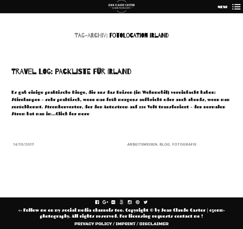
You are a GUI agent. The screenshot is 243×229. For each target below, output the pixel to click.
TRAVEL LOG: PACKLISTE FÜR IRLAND (71, 72)
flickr (116, 202)
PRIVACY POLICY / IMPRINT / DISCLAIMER (121, 224)
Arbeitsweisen (142, 144)
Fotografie (184, 144)
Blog (164, 144)
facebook (100, 202)
